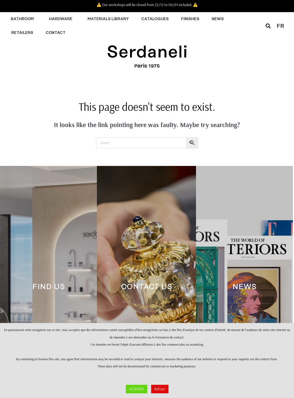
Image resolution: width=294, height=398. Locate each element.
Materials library (108, 19)
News (218, 19)
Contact (57, 33)
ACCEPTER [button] (136, 389)
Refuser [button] (159, 389)
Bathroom (24, 19)
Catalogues (155, 19)
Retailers (22, 33)
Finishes (190, 19)
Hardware (62, 19)
